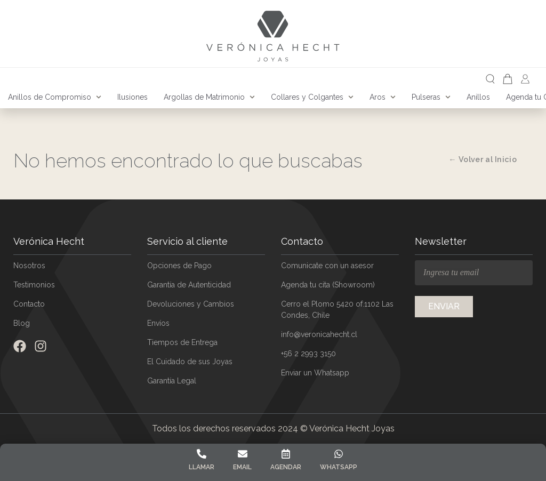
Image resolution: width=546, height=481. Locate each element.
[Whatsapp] (338, 454)
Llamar (201, 467)
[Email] (242, 454)
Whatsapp (338, 467)
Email (242, 467)
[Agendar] (286, 454)
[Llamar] (201, 454)
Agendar (285, 467)
